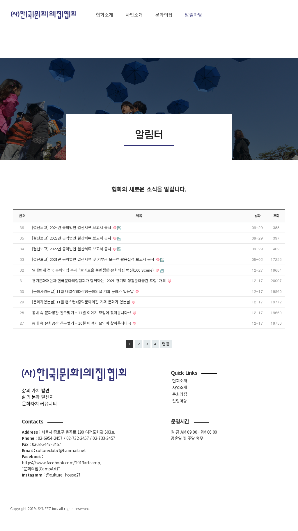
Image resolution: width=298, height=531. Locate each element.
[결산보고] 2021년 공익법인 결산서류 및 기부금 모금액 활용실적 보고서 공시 (93, 259)
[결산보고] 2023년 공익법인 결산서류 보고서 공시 (72, 238)
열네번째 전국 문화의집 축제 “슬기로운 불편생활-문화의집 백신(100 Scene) (93, 270)
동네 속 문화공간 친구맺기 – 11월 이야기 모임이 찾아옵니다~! (82, 312)
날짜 (257, 215)
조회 (276, 215)
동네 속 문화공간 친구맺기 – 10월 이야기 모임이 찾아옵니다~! (82, 323)
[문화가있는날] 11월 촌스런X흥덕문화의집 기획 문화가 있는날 (81, 302)
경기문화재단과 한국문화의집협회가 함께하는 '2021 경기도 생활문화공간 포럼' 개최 (99, 280)
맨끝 (166, 344)
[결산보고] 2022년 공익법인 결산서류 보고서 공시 (72, 249)
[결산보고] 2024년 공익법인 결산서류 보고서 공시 (72, 227)
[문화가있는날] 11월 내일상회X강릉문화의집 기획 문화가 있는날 (83, 291)
